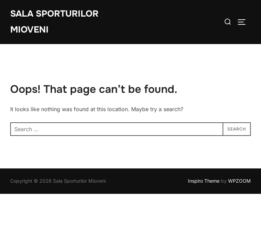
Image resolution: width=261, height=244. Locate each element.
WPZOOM (239, 181)
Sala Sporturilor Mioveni (54, 21)
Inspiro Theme (204, 181)
